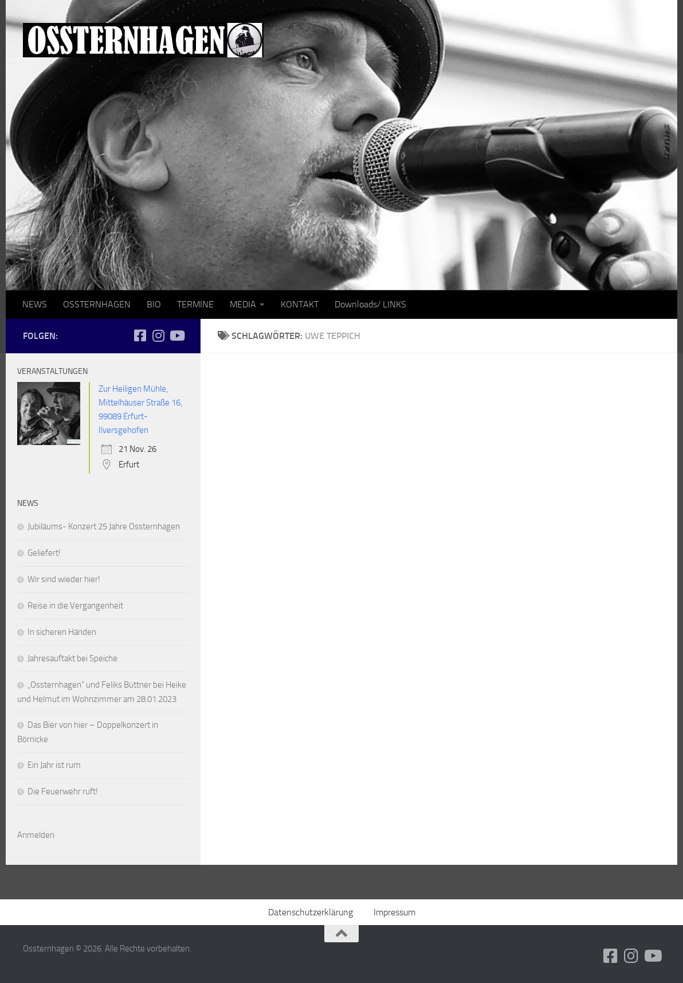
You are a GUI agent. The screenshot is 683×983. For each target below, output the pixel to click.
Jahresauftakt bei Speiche (72, 658)
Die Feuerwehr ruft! (63, 791)
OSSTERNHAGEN (97, 304)
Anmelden (35, 835)
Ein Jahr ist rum (54, 765)
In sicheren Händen (62, 632)
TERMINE (195, 304)
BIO (154, 304)
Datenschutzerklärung (310, 912)
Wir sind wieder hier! (64, 579)
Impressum (394, 912)
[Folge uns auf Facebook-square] (140, 335)
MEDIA (243, 304)
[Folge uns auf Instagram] (158, 335)
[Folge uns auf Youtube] (176, 335)
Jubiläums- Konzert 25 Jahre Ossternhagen (104, 526)
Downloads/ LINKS (370, 304)
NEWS (34, 304)
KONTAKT (300, 304)
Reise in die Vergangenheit (75, 605)
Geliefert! (44, 553)
